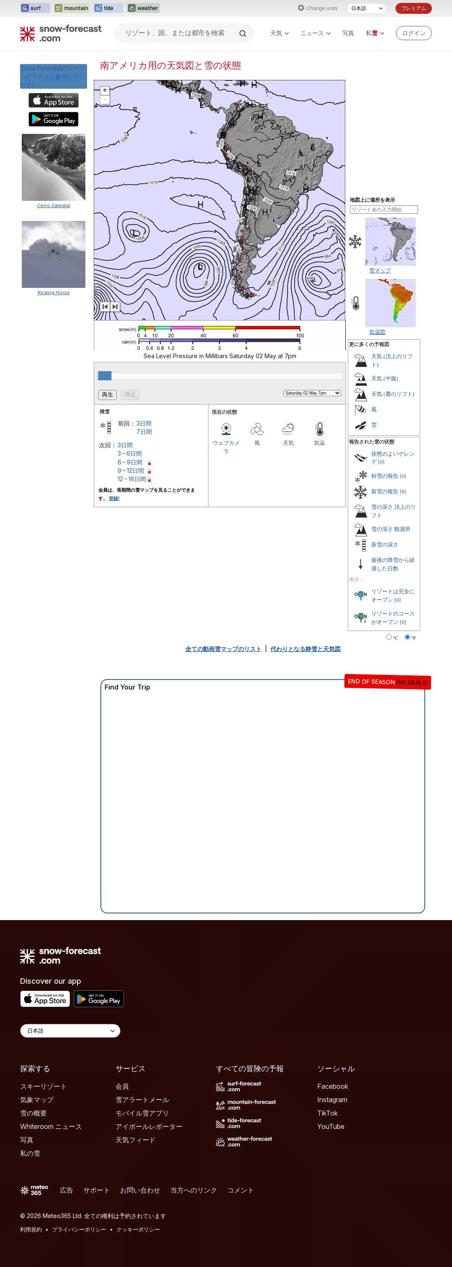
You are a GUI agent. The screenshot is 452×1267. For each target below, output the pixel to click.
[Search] (243, 33)
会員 (122, 1086)
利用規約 (31, 1229)
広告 (66, 1190)
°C (395, 638)
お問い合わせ (140, 1190)
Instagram (332, 1099)
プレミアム (413, 8)
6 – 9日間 (130, 462)
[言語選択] (366, 8)
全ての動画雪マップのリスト (223, 648)
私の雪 (30, 1153)
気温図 (377, 331)
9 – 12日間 (131, 470)
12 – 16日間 (132, 478)
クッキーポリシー (138, 1229)
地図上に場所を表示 (372, 200)
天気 (279, 32)
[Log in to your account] (414, 33)
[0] (381, 462)
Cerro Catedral (53, 205)
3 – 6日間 (130, 453)
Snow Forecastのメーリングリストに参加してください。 (52, 76)
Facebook (332, 1086)
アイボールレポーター (149, 1126)
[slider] (104, 375)
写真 (348, 32)
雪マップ (380, 270)
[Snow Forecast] (60, 33)
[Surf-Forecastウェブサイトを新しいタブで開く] (35, 8)
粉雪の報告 (384, 476)
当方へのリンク (193, 1190)
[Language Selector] (70, 1031)
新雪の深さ (384, 544)
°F (413, 638)
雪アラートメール (142, 1099)
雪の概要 (33, 1113)
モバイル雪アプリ (142, 1113)
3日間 (144, 423)
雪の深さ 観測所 (391, 529)
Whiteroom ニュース (51, 1126)
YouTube (330, 1126)
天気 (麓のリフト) (392, 394)
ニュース (315, 32)
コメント (240, 1190)
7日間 (144, 431)
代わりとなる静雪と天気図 (305, 648)
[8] (403, 491)
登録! (114, 498)
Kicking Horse (54, 292)
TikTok (327, 1113)
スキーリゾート (43, 1086)
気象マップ (37, 1099)
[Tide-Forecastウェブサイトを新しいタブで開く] (108, 8)
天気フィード (136, 1140)
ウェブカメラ (226, 446)
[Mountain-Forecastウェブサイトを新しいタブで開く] (72, 8)
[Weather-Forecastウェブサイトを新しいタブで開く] (143, 8)
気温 (319, 442)
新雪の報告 (384, 491)
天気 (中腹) (384, 378)
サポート (96, 1190)
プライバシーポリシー (79, 1229)
